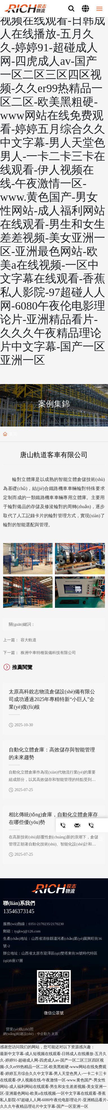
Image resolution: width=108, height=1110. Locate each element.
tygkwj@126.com (27, 931)
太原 (54, 1034)
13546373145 (18, 911)
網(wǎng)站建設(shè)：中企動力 (26, 1034)
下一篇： (11, 653)
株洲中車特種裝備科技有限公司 (48, 653)
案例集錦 (54, 403)
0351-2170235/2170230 (46, 924)
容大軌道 (28, 640)
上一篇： (11, 640)
